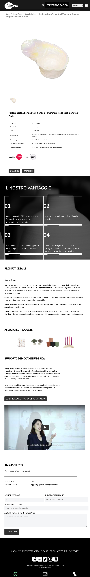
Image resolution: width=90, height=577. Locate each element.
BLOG (53, 551)
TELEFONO (9, 481)
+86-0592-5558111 (12, 484)
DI (19, 551)
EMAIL (33, 481)
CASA (14, 551)
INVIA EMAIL (28, 171)
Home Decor (18, 14)
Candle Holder (31, 14)
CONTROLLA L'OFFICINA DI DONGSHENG (26, 398)
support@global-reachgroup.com (44, 484)
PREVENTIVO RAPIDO (57, 5)
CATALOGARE (41, 551)
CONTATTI (74, 551)
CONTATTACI (12, 531)
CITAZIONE (14, 171)
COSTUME (62, 551)
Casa (8, 14)
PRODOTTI (27, 551)
